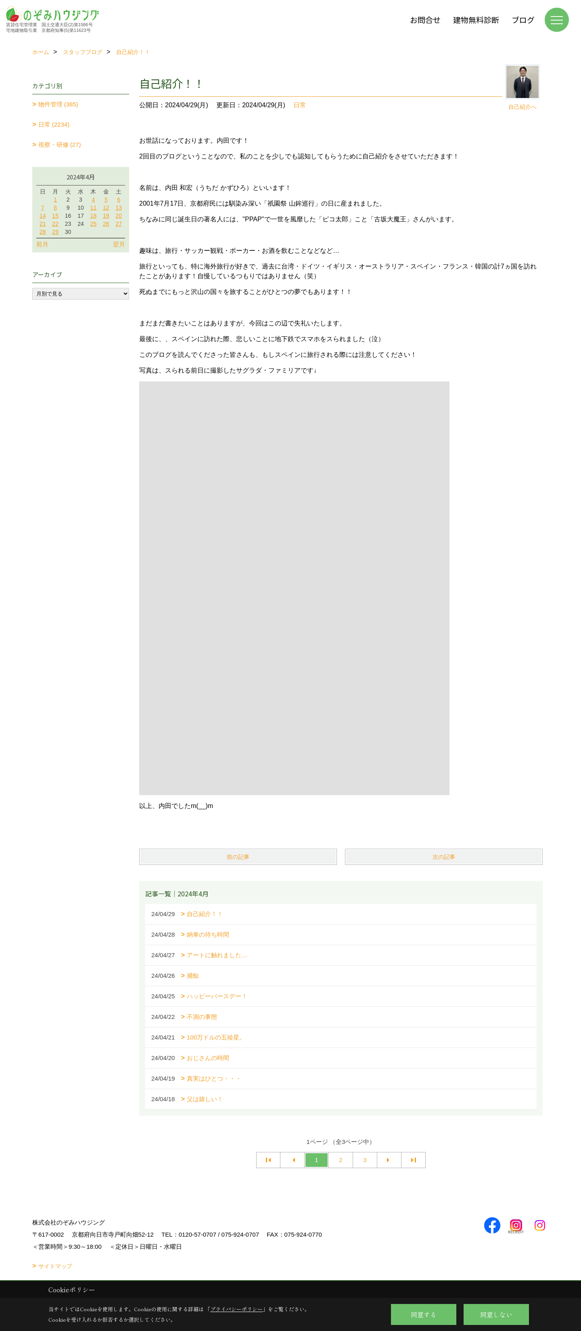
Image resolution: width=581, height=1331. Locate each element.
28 (43, 232)
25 (93, 224)
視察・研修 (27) (59, 144)
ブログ (523, 19)
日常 (299, 105)
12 (106, 207)
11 (93, 207)
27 (118, 224)
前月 (42, 244)
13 (118, 207)
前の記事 (238, 857)
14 (43, 215)
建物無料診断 (476, 19)
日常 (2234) (54, 124)
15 (55, 215)
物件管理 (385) (58, 104)
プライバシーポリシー (236, 1309)
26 (106, 224)
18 (93, 215)
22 (55, 224)
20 (118, 215)
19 (106, 215)
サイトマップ (55, 1266)
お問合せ (425, 19)
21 (43, 224)
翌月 (119, 244)
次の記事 (444, 857)
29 (55, 232)
